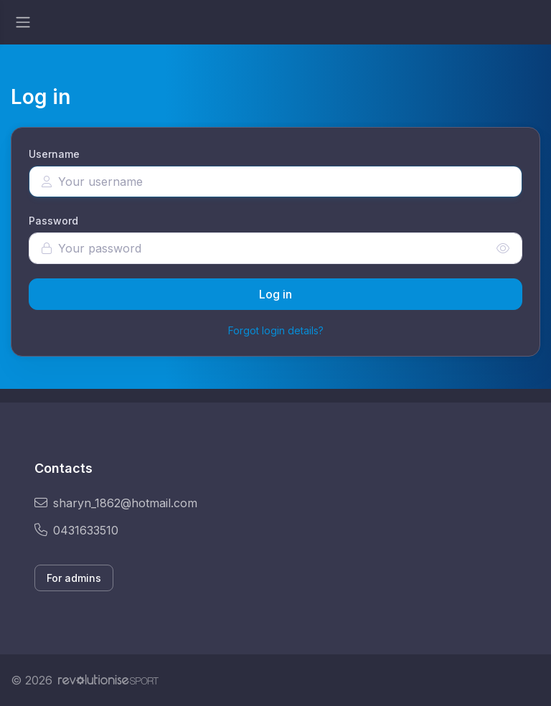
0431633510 (76, 530)
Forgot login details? (276, 330)
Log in (275, 294)
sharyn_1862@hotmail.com (115, 503)
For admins (74, 578)
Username (54, 154)
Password (53, 221)
